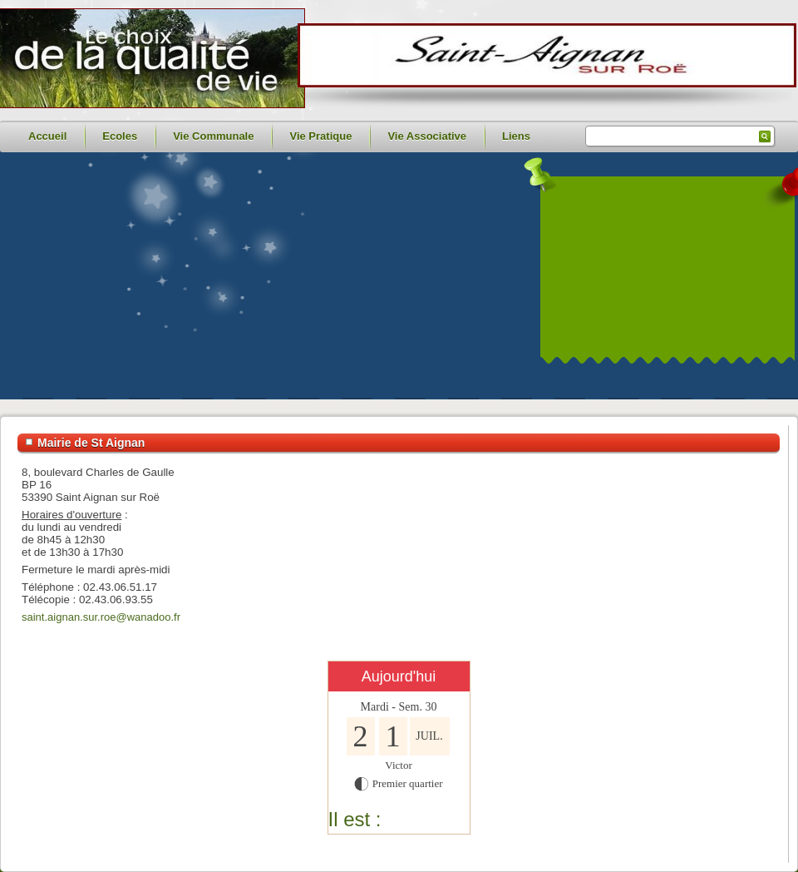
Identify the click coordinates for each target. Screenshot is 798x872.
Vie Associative (426, 136)
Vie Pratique (320, 136)
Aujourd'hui (399, 676)
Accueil (47, 136)
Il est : (355, 819)
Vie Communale (213, 136)
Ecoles (119, 136)
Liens (516, 136)
